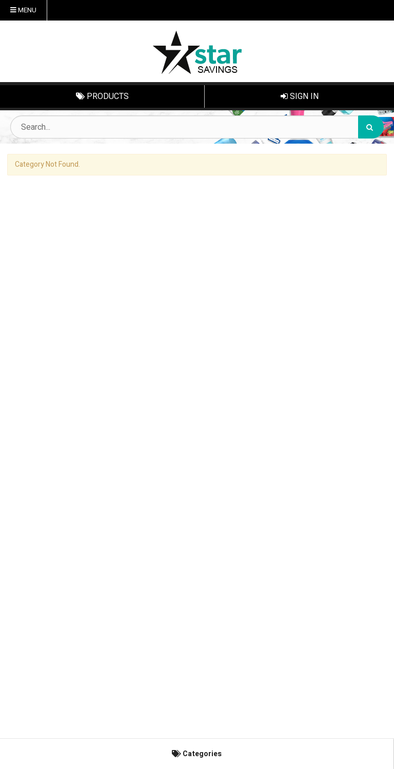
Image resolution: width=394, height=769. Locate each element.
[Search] (371, 127)
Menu (23, 10)
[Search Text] (197, 127)
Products (102, 96)
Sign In (300, 96)
